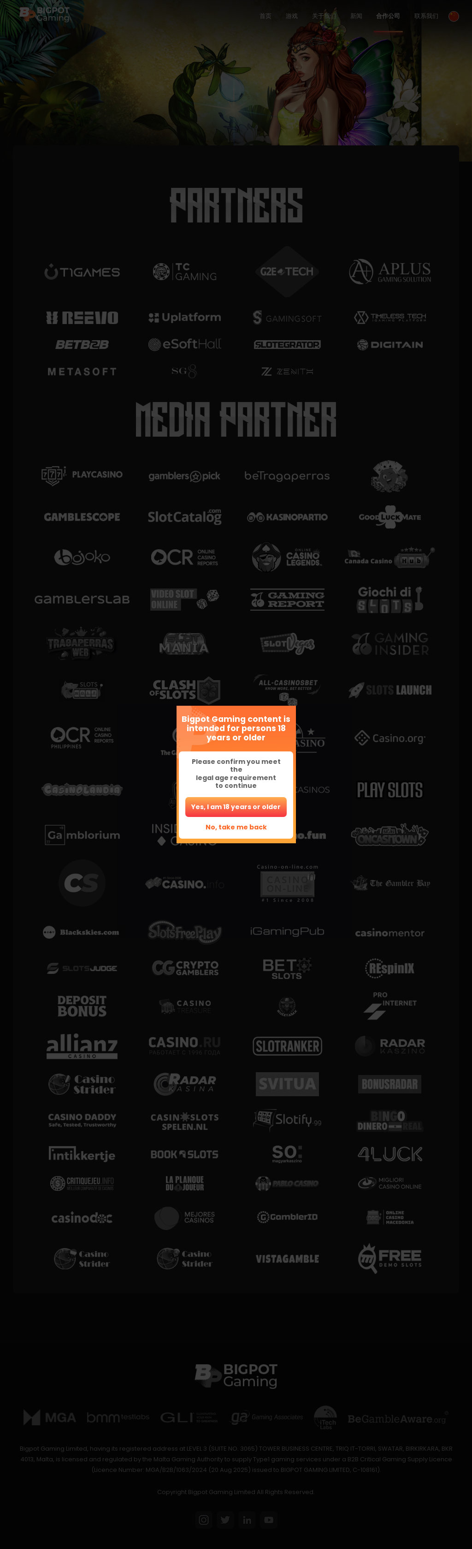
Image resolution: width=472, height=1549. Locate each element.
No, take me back (236, 827)
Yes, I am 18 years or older (236, 806)
